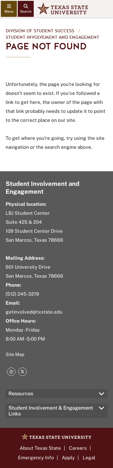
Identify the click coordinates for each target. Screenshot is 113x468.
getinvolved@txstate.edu (34, 312)
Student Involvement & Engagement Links (50, 411)
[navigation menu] (9, 9)
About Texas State (40, 448)
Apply (68, 457)
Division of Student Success (40, 31)
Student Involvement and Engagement (52, 37)
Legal (89, 457)
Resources (20, 393)
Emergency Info (36, 457)
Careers (78, 448)
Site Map (15, 354)
